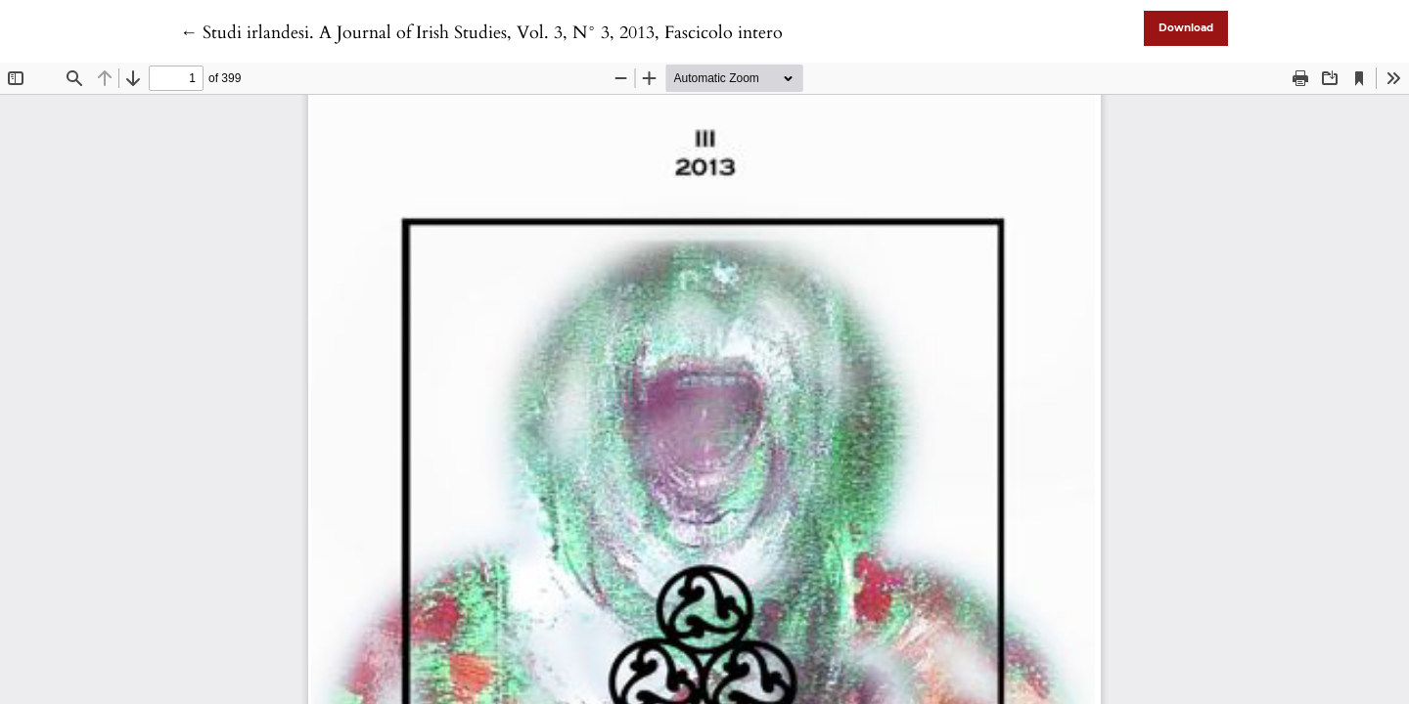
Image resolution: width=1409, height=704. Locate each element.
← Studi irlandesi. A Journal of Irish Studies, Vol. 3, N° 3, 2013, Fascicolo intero (481, 33)
